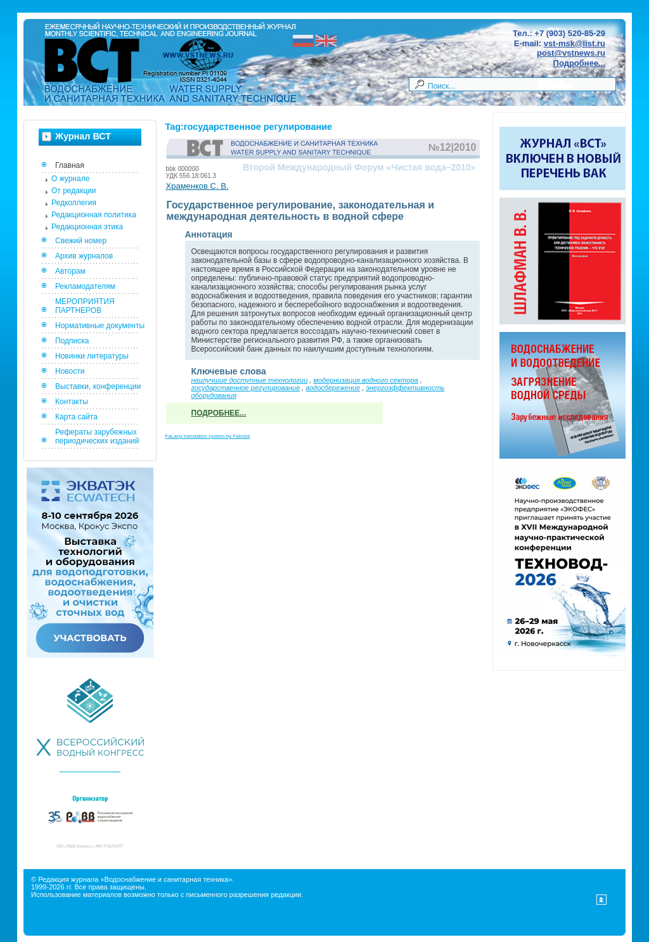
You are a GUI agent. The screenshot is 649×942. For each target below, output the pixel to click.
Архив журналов (84, 255)
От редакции (73, 190)
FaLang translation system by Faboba (207, 436)
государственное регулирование (245, 387)
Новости (69, 371)
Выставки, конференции (98, 386)
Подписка (72, 340)
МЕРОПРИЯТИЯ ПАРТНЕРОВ (85, 306)
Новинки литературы (92, 356)
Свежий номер (80, 240)
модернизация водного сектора (365, 380)
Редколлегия (73, 202)
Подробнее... (579, 63)
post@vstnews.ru (571, 53)
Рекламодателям (85, 286)
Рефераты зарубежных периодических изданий (97, 436)
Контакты (71, 401)
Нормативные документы (100, 325)
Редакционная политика (93, 214)
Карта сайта (76, 416)
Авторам (70, 271)
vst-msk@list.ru (574, 43)
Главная (69, 165)
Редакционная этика (87, 226)
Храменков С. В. (197, 186)
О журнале (70, 178)
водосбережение (332, 387)
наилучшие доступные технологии (249, 380)
